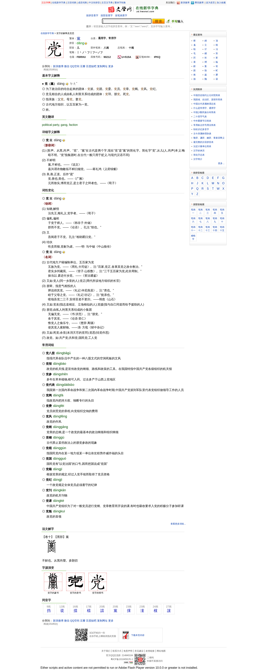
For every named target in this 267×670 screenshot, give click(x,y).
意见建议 (139, 651)
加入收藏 (221, 2)
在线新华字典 (58, 2)
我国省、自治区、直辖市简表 (207, 99)
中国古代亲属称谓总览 (204, 104)
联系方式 (117, 651)
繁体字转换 (120, 2)
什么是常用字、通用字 (204, 108)
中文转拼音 (94, 2)
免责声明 (127, 651)
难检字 (193, 237)
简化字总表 (199, 155)
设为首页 (210, 2)
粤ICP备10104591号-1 (122, 659)
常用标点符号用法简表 (204, 125)
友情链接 (150, 651)
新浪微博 (185, 2)
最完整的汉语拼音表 (203, 142)
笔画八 (207, 220)
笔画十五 (222, 229)
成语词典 (82, 2)
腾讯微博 (199, 2)
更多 (110, 66)
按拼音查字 (92, 15)
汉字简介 (197, 159)
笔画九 (215, 220)
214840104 (127, 655)
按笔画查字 (121, 15)
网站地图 (161, 651)
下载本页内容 (137, 635)
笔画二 (200, 211)
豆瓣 (82, 66)
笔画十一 (193, 229)
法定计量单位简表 (202, 146)
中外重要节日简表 (202, 121)
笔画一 (193, 211)
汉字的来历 (199, 150)
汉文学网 (46, 2)
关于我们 (105, 651)
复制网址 (102, 66)
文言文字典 (107, 2)
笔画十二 (200, 229)
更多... (221, 163)
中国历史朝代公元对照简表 (206, 95)
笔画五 (222, 211)
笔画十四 (215, 229)
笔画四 (215, 211)
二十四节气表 (200, 116)
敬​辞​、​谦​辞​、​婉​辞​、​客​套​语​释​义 (209, 138)
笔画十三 (207, 229)
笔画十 (222, 220)
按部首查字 (107, 15)
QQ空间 (74, 66)
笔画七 (200, 220)
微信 (66, 66)
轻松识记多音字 (201, 129)
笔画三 (207, 211)
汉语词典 (71, 2)
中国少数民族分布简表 (204, 112)
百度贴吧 (91, 66)
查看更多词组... (178, 524)
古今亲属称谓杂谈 (202, 133)
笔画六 (193, 220)
